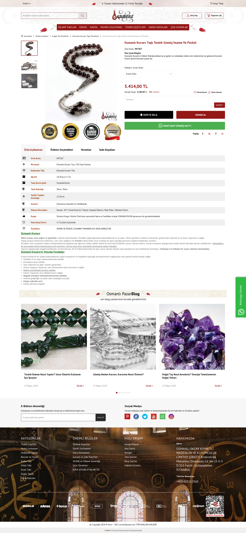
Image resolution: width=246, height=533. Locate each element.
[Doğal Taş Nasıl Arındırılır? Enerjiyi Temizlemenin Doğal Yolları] (192, 337)
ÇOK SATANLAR (179, 27)
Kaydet (219, 105)
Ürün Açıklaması (33, 149)
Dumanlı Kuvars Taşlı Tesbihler (85, 36)
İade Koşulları (107, 149)
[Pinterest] (128, 417)
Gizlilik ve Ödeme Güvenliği (86, 460)
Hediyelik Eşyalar (29, 452)
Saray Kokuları (158, 27)
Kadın (93, 27)
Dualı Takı (26, 469)
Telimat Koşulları (81, 443)
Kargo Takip (216, 3)
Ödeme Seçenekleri (61, 149)
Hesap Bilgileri (132, 443)
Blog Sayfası (131, 460)
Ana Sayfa (130, 448)
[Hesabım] (192, 16)
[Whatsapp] (165, 417)
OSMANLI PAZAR (125, 216)
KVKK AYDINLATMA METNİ (86, 469)
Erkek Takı (26, 465)
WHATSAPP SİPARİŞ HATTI (175, 126)
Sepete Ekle (149, 114)
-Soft (107, 530)
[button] (117, 392)
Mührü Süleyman (111, 27)
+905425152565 (187, 481)
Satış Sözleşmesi (81, 452)
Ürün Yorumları (80, 465)
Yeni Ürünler (131, 456)
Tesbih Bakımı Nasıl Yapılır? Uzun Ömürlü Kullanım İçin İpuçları (52, 376)
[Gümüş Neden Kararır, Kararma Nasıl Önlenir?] (123, 337)
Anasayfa (26, 36)
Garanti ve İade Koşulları (85, 456)
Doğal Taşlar (27, 473)
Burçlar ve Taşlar (29, 456)
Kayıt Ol (100, 417)
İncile (80, 385)
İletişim (26, 3)
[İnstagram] (175, 417)
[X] (146, 417)
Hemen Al (200, 114)
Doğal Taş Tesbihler (60, 36)
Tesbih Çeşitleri (135, 27)
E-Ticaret (114, 530)
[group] (81, 81)
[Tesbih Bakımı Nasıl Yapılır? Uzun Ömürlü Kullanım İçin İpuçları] (54, 337)
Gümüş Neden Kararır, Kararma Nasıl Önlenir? (118, 374)
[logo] (123, 16)
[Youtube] (156, 417)
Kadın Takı (26, 460)
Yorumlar (86, 149)
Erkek (83, 27)
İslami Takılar (67, 27)
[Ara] (82, 16)
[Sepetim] (214, 16)
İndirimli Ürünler (133, 465)
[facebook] (137, 417)
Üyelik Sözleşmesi (82, 448)
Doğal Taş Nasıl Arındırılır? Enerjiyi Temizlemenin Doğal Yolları (189, 376)
